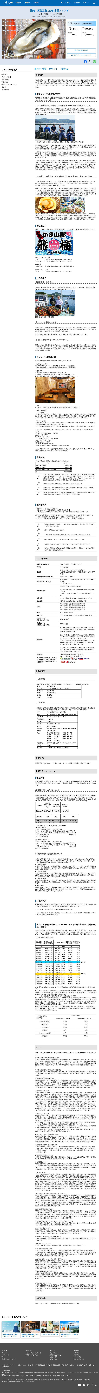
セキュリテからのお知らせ (33, 1353)
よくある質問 (53, 1357)
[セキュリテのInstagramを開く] (92, 1385)
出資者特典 (5, 89)
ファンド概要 (6, 77)
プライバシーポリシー (9, 1365)
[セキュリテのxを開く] (88, 1385)
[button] (13, 1350)
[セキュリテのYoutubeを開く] (79, 1385)
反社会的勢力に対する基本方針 (86, 1365)
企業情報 (76, 1353)
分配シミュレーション (9, 84)
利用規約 (5, 1366)
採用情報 (76, 1355)
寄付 (2, 1357)
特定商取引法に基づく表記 (42, 1365)
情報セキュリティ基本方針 (25, 1365)
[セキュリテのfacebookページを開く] (84, 1385)
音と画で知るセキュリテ (8, 1359)
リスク (3, 87)
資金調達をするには (55, 1355)
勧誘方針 (72, 1365)
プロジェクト (5, 1355)
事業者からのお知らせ (32, 1355)
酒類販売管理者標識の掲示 (60, 1365)
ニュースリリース (78, 1359)
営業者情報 (5, 79)
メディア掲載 (77, 1357)
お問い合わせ (53, 1359)
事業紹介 (4, 74)
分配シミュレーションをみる (81, 55)
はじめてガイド (54, 1353)
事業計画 (4, 82)
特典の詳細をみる (81, 50)
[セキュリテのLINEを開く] (96, 1385)
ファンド (4, 1353)
